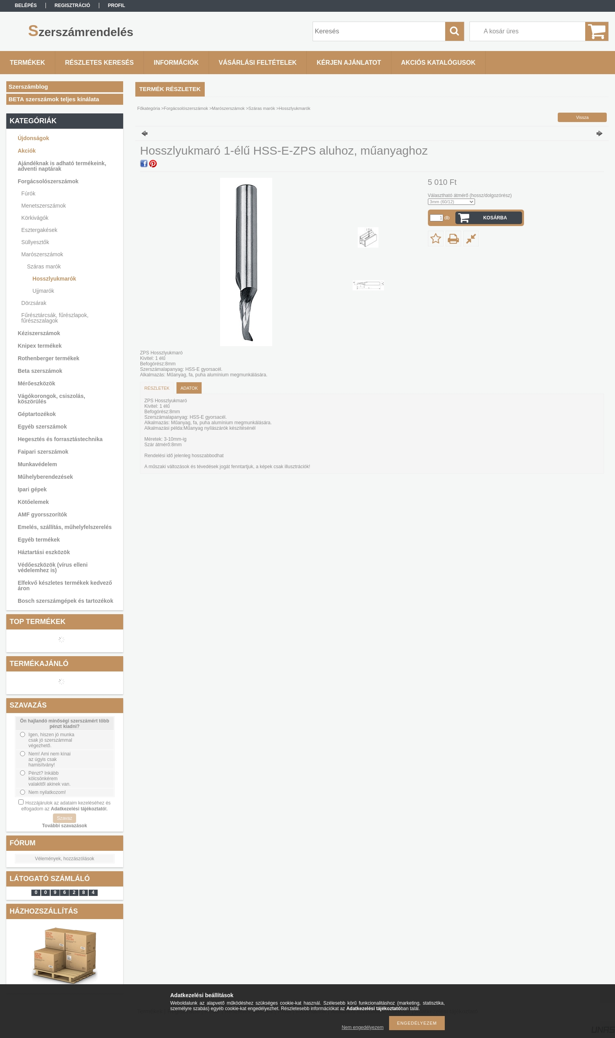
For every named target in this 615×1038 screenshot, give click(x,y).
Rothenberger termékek (48, 358)
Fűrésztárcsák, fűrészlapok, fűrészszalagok (54, 318)
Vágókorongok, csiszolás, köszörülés (51, 399)
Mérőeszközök (36, 383)
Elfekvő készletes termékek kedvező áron (65, 585)
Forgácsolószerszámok (48, 181)
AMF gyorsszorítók (42, 514)
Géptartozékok (37, 414)
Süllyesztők (35, 242)
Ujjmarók (43, 291)
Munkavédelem (37, 464)
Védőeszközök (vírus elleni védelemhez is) (52, 567)
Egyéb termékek (39, 539)
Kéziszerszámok (39, 333)
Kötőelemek (33, 502)
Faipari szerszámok (43, 452)
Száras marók (44, 266)
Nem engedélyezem (363, 1027)
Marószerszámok (42, 254)
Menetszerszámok (43, 205)
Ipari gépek (32, 489)
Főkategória (148, 108)
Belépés (26, 5)
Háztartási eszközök (44, 552)
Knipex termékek (40, 346)
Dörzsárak (33, 303)
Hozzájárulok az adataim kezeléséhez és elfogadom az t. (66, 806)
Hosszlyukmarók (54, 278)
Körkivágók (34, 218)
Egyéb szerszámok (42, 426)
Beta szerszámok (40, 371)
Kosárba (495, 218)
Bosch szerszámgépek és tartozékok (65, 601)
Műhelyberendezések (45, 477)
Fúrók (28, 193)
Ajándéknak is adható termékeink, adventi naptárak (62, 166)
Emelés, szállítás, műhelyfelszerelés (65, 527)
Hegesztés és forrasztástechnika (60, 439)
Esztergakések (39, 230)
